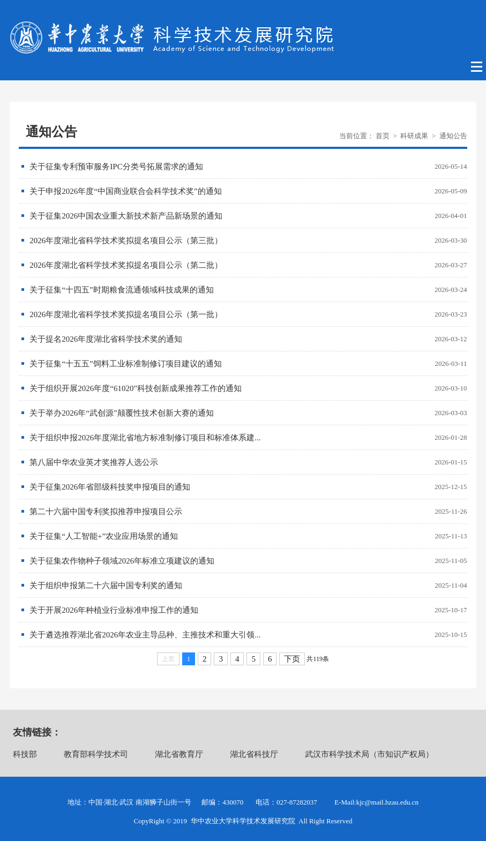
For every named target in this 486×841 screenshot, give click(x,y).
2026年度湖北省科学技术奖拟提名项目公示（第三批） (125, 240)
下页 (292, 659)
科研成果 (414, 136)
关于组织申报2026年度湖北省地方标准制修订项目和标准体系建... (144, 437)
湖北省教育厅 (179, 754)
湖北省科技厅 (254, 754)
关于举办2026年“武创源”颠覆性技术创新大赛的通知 (121, 413)
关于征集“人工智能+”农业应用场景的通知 (103, 536)
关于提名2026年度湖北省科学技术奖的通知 (105, 339)
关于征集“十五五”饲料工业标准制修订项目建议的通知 (125, 363)
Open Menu (477, 67)
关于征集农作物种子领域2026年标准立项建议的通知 (121, 561)
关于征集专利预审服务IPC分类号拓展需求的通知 (116, 166)
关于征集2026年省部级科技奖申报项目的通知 (109, 487)
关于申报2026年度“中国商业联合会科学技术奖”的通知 (125, 191)
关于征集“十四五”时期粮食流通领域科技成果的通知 (121, 290)
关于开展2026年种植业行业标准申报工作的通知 (113, 610)
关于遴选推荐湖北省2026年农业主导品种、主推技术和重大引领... (144, 634)
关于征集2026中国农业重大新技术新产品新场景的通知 (125, 216)
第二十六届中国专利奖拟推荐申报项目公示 (105, 511)
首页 (383, 136)
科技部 (25, 754)
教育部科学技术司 (96, 754)
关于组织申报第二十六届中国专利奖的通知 (105, 585)
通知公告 (453, 136)
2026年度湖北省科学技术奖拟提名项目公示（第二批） (125, 265)
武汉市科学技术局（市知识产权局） (369, 754)
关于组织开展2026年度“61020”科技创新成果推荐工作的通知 (135, 388)
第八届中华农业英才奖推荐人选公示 (93, 462)
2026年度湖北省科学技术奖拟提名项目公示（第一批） (125, 314)
